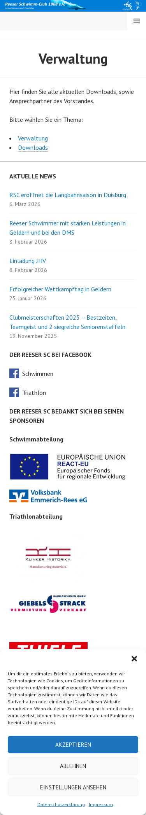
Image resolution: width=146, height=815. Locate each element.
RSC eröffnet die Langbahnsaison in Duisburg (67, 195)
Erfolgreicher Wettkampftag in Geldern (60, 289)
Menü (136, 21)
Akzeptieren (73, 744)
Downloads (33, 147)
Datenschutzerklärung (61, 804)
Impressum (101, 804)
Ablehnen (73, 766)
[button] (134, 659)
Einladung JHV (27, 261)
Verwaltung (33, 138)
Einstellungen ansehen (73, 787)
